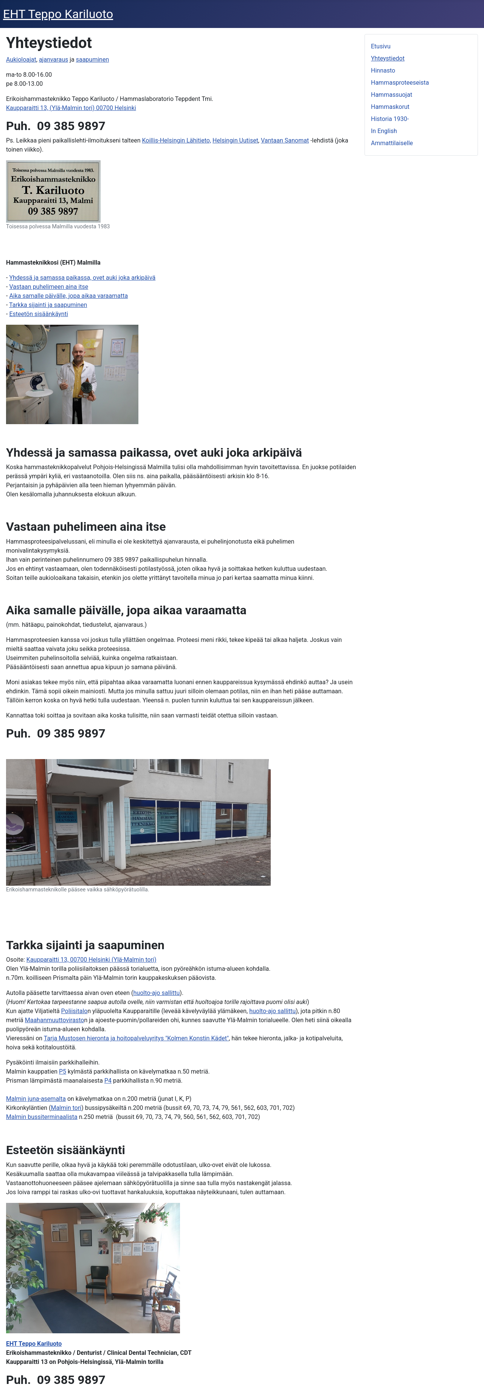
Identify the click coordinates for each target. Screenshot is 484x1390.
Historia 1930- (390, 118)
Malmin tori (66, 1107)
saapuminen (92, 59)
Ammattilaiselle (392, 143)
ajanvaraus (53, 59)
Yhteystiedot (388, 58)
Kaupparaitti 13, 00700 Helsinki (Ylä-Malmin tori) (91, 959)
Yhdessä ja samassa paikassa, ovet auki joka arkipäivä (82, 277)
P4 (108, 1080)
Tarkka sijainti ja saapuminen (48, 304)
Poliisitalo (74, 1011)
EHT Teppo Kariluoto (34, 1343)
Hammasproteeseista (400, 82)
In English (384, 131)
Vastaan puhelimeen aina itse (48, 286)
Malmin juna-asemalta (36, 1098)
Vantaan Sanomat (285, 140)
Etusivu (381, 46)
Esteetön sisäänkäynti (38, 314)
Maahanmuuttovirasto (54, 1020)
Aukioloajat (21, 59)
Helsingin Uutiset (235, 140)
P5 (62, 1071)
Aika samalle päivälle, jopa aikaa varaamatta (68, 295)
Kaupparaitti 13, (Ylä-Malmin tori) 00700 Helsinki (71, 108)
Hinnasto (383, 70)
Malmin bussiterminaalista (42, 1116)
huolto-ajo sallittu (156, 992)
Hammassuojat (391, 94)
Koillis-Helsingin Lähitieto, (176, 140)
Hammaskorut (390, 106)
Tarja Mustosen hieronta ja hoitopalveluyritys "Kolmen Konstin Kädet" (136, 1038)
